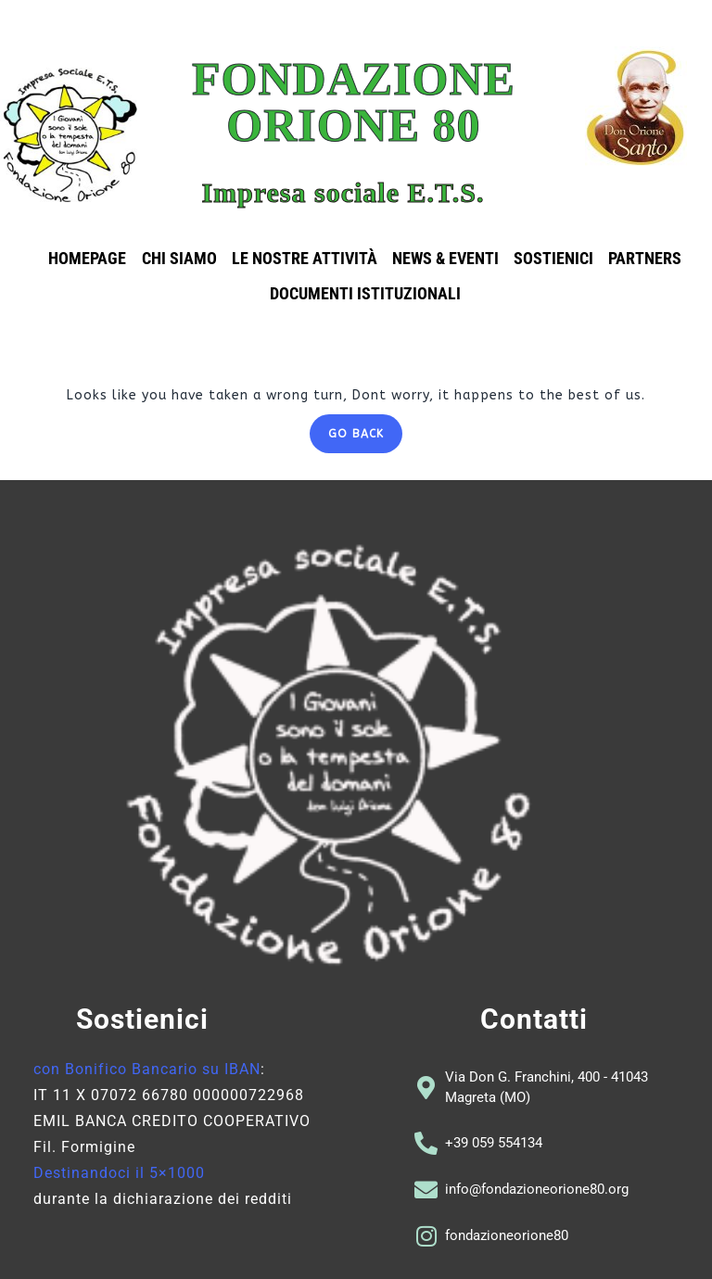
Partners (644, 258)
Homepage (88, 258)
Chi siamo (179, 258)
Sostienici (553, 258)
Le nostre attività (304, 258)
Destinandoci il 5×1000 (119, 1173)
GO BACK (365, 427)
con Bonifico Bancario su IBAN (147, 1069)
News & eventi (445, 258)
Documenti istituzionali (365, 293)
